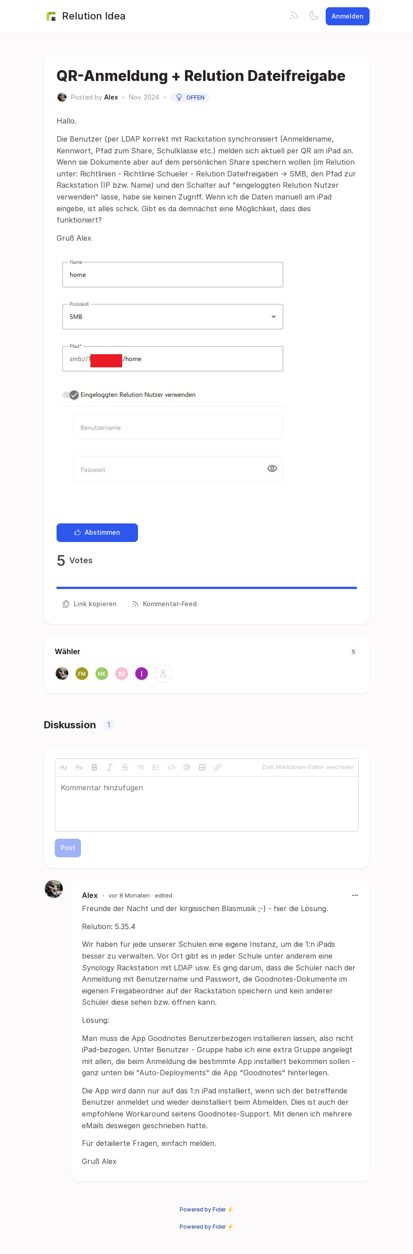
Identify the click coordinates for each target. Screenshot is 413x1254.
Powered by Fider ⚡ (207, 1209)
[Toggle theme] (314, 16)
